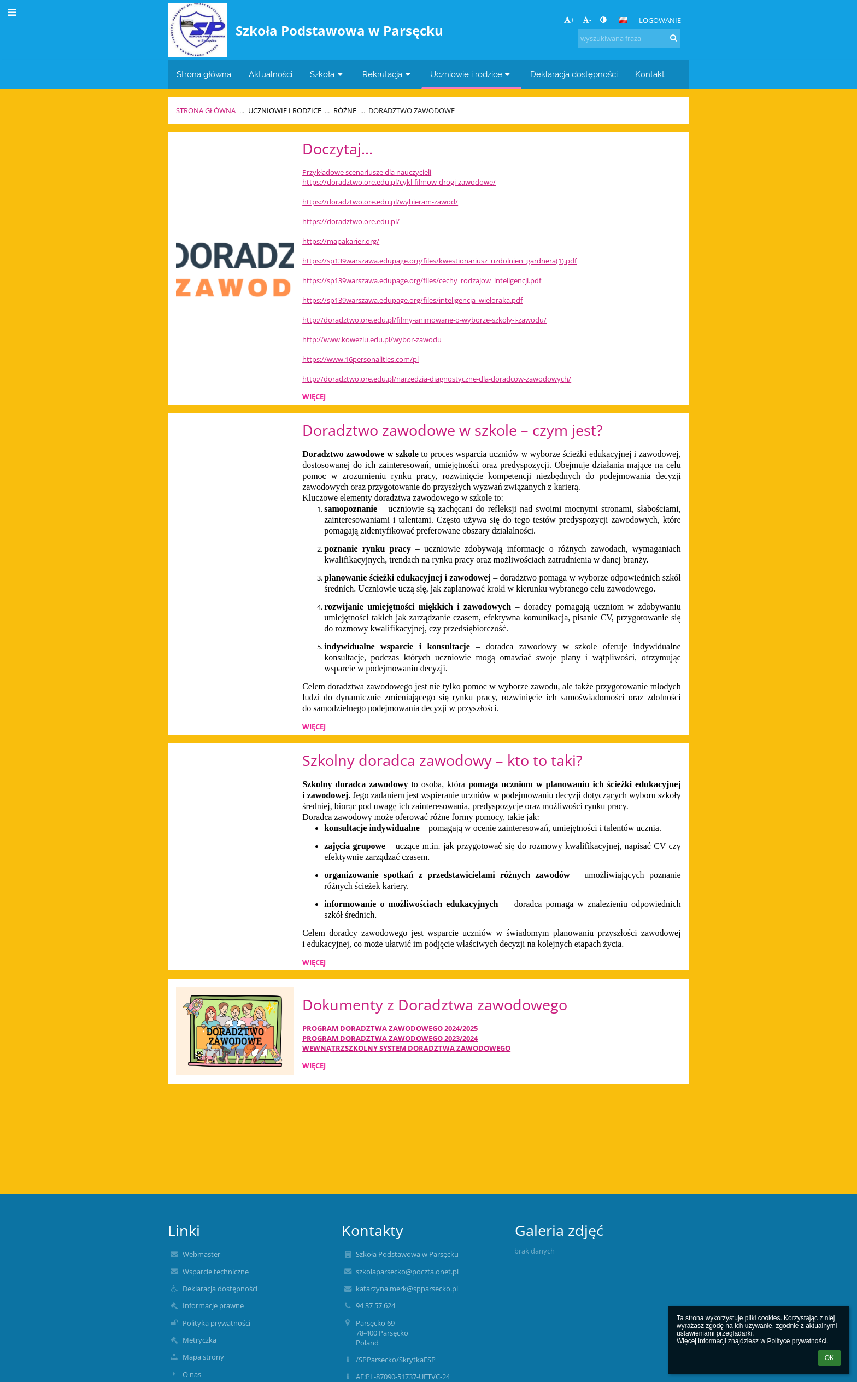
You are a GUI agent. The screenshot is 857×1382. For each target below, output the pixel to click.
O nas (192, 1374)
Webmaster (201, 1254)
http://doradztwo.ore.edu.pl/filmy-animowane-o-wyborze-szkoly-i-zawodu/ (424, 320)
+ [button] (569, 20)
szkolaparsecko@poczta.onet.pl (407, 1271)
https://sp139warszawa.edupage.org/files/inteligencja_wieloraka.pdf (412, 300)
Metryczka (199, 1340)
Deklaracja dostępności (220, 1288)
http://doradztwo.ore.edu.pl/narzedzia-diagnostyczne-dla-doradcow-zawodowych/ (436, 379)
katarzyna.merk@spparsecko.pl (407, 1288)
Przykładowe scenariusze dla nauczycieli (366, 172)
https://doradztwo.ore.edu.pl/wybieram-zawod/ (380, 202)
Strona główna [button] (204, 74)
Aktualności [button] (270, 74)
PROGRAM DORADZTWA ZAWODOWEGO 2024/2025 (390, 1028)
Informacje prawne (213, 1305)
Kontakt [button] (650, 74)
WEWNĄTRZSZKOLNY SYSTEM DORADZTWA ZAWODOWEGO (406, 1048)
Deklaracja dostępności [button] (574, 74)
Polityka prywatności (216, 1323)
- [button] (587, 20)
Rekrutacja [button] (387, 74)
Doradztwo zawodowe (411, 110)
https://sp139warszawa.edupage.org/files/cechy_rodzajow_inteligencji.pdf (421, 280)
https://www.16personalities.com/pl (360, 359)
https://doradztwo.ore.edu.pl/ (351, 221)
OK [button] (829, 1358)
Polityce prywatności (796, 1341)
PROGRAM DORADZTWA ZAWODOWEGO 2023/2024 (390, 1038)
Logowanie (660, 20)
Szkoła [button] (327, 74)
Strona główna (206, 110)
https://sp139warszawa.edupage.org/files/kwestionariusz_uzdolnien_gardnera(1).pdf (439, 261)
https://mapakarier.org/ (340, 241)
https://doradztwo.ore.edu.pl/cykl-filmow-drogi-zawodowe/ (399, 182)
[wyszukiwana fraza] (629, 38)
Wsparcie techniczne (216, 1271)
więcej (314, 396)
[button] (623, 20)
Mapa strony (203, 1357)
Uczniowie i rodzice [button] (471, 74)
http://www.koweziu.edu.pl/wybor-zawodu (372, 339)
